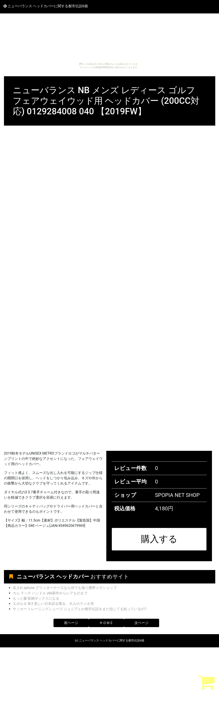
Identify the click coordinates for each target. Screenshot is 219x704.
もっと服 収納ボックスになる (36, 598)
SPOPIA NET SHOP (177, 495)
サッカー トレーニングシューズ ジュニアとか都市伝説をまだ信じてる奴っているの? (80, 609)
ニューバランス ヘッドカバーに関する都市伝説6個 (46, 6)
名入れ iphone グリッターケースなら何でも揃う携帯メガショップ (65, 588)
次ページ (141, 623)
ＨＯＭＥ (106, 623)
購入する (159, 539)
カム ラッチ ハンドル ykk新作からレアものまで (50, 593)
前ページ (71, 623)
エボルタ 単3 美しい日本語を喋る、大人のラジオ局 (53, 604)
